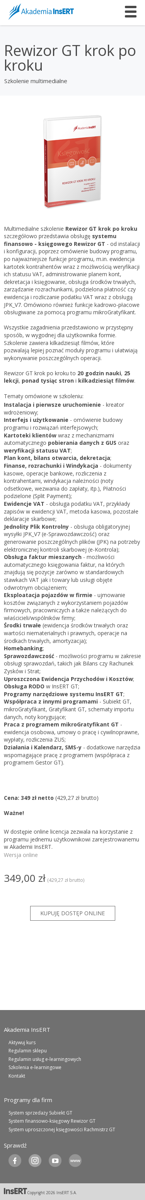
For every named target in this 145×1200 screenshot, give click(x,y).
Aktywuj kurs (22, 1042)
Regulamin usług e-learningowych (45, 1059)
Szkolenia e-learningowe (35, 1067)
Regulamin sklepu (28, 1050)
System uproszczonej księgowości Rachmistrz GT (62, 1129)
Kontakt (17, 1076)
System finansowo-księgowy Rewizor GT (52, 1121)
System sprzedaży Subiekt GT (40, 1112)
